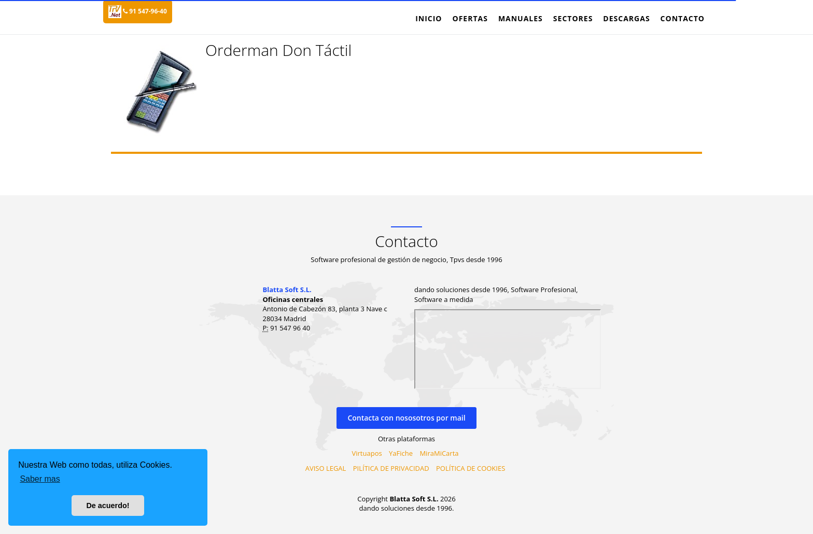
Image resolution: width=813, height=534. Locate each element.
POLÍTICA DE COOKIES (470, 468)
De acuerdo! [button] (107, 505)
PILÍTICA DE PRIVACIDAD (391, 468)
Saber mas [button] (40, 478)
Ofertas (469, 18)
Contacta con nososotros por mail (406, 418)
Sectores (573, 18)
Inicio (428, 18)
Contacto (683, 18)
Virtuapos (367, 453)
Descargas (626, 18)
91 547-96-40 (145, 11)
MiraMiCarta (438, 453)
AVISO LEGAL (325, 468)
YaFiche (401, 453)
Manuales (520, 18)
